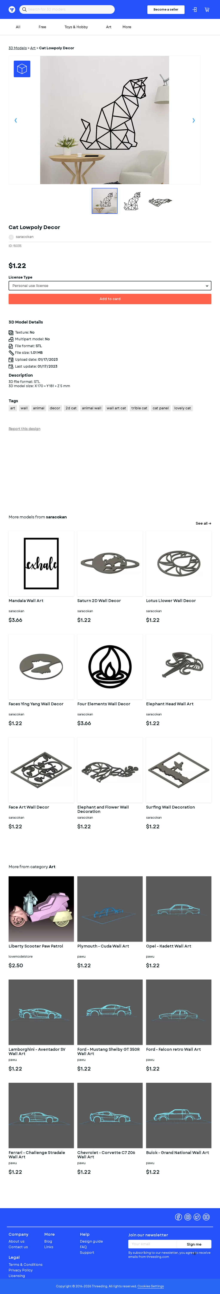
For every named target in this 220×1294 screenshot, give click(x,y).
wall (24, 408)
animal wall (91, 408)
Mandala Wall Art (26, 601)
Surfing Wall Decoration (170, 807)
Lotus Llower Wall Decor (171, 601)
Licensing (17, 1275)
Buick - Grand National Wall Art (177, 1153)
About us (16, 1241)
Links (48, 1247)
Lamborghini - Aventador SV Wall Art (37, 1052)
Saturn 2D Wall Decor (99, 601)
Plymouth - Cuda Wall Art (103, 946)
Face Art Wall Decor (29, 807)
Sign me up (194, 1245)
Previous (15, 120)
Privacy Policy (21, 1270)
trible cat (139, 408)
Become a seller (166, 9)
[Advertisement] (110, 472)
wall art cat (116, 408)
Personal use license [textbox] (30, 285)
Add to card (110, 298)
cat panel (161, 408)
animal (38, 408)
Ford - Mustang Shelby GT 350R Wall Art (108, 1052)
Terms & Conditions (26, 1264)
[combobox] (110, 285)
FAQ (83, 1247)
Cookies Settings (151, 1286)
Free (42, 27)
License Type (20, 277)
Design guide (91, 1241)
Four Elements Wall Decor (103, 704)
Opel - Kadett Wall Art (168, 946)
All (18, 27)
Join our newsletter (148, 1235)
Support (87, 1252)
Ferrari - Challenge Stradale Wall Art (37, 1155)
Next (193, 120)
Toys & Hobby (76, 27)
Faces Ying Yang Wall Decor (36, 704)
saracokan (25, 236)
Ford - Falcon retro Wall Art (173, 1050)
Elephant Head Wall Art (170, 704)
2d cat (71, 408)
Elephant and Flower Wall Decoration (103, 809)
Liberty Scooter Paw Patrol (36, 946)
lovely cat (182, 408)
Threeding (25, 1217)
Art (109, 27)
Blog (48, 1241)
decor (55, 408)
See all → (203, 523)
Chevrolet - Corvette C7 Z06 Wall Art (106, 1155)
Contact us (18, 1247)
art (12, 408)
